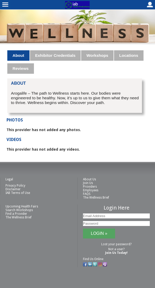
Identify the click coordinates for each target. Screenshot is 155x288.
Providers (90, 186)
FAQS (87, 194)
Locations (128, 55)
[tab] (18, 55)
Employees (90, 190)
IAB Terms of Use (17, 193)
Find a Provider (16, 214)
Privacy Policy (15, 185)
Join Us (88, 183)
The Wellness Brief (96, 197)
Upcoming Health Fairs (21, 206)
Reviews (21, 68)
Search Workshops (19, 210)
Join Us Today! (116, 253)
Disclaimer (13, 189)
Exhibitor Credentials (55, 55)
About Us (89, 179)
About (18, 55)
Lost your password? (116, 244)
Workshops (97, 55)
